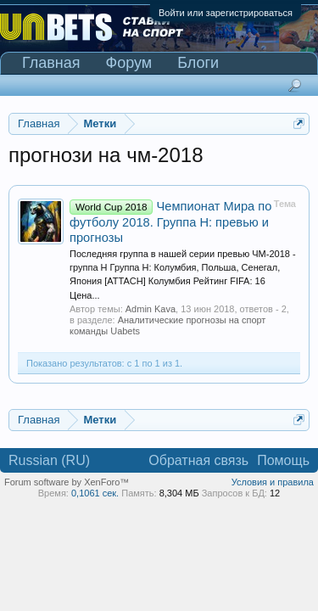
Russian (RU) (49, 460)
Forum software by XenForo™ (66, 482)
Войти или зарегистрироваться (226, 13)
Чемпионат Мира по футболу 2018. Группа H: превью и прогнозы (170, 221)
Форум (129, 62)
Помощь (283, 460)
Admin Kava (151, 309)
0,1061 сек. (95, 493)
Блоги (198, 62)
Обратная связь (198, 460)
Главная (51, 62)
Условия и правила (273, 482)
